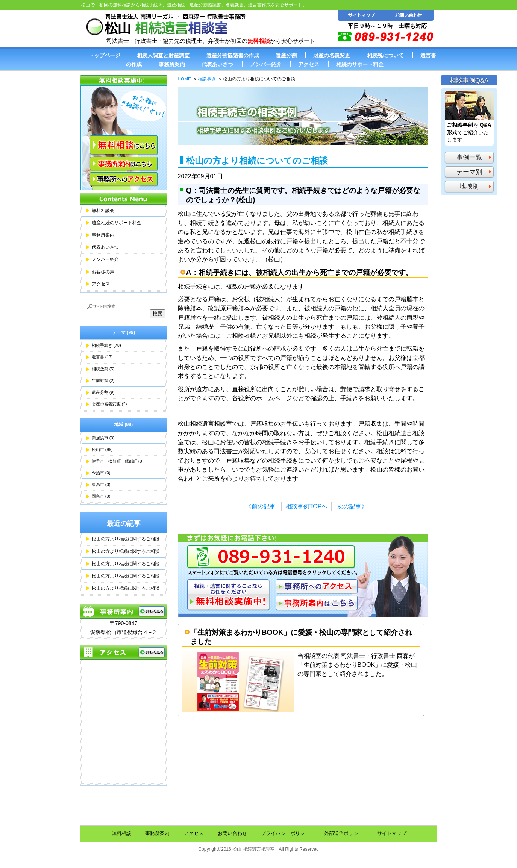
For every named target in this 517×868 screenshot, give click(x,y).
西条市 (101, 496)
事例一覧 (469, 157)
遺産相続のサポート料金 (116, 222)
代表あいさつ (217, 64)
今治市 (101, 472)
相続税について (385, 55)
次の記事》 (352, 506)
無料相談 (121, 833)
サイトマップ (391, 833)
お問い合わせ (232, 833)
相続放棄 (103, 369)
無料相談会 (103, 210)
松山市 (102, 449)
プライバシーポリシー (285, 833)
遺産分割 (286, 55)
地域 (123, 424)
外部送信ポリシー (343, 833)
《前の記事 (261, 506)
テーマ (123, 332)
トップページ (104, 55)
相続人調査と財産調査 (163, 55)
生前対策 (103, 380)
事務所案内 (172, 64)
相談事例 (207, 78)
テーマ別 (469, 172)
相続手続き (106, 345)
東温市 (101, 484)
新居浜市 (103, 438)
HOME (184, 78)
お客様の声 (103, 272)
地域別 (469, 186)
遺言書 (102, 357)
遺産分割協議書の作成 (232, 55)
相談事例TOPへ (306, 506)
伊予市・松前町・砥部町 (118, 461)
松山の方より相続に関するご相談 (125, 539)
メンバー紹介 (266, 64)
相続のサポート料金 (360, 64)
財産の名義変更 (331, 55)
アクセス (308, 64)
